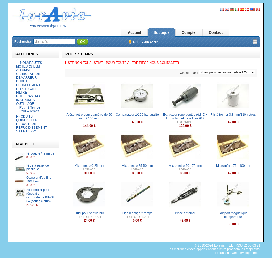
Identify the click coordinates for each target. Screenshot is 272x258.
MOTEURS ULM (28, 66)
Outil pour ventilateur (89, 213)
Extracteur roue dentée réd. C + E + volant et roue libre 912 (185, 116)
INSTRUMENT (26, 100)
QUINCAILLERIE (28, 120)
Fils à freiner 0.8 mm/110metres (233, 114)
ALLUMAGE (24, 70)
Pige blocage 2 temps (137, 213)
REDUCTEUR (26, 124)
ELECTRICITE (26, 89)
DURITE (22, 81)
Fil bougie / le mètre (40, 153)
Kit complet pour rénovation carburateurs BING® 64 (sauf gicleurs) (40, 195)
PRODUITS (24, 116)
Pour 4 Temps (29, 111)
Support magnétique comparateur (233, 215)
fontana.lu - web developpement (237, 253)
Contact (216, 32)
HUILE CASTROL (28, 96)
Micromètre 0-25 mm (89, 166)
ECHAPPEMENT (28, 85)
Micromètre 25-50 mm (137, 166)
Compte (189, 32)
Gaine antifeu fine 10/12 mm (38, 179)
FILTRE (21, 92)
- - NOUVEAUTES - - (31, 63)
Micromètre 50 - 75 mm (185, 166)
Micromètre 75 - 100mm (233, 166)
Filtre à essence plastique (37, 167)
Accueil (134, 32)
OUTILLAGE (25, 104)
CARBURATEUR (28, 74)
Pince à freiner (185, 213)
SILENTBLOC (26, 131)
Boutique (162, 32)
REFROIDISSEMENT (31, 128)
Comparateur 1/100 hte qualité (137, 114)
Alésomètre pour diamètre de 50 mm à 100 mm (89, 116)
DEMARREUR (26, 78)
